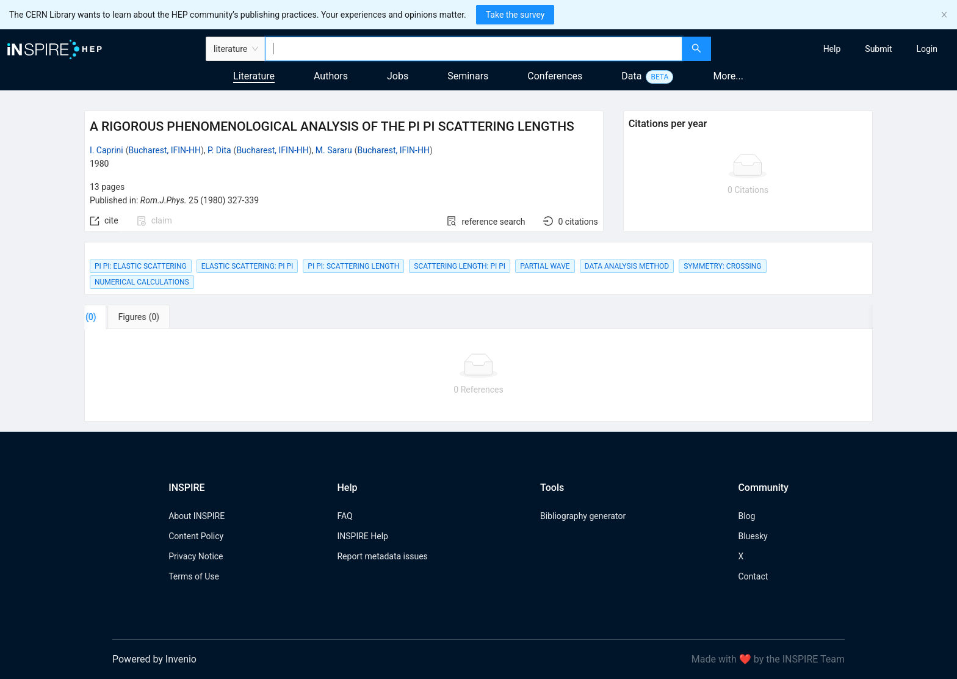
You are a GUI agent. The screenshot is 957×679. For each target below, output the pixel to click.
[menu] (835, 48)
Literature (254, 76)
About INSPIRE (196, 516)
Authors (331, 76)
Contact (753, 576)
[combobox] (473, 49)
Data (631, 76)
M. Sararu (334, 150)
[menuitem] (832, 48)
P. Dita (219, 150)
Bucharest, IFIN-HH (165, 150)
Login (926, 49)
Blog (746, 516)
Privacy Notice (195, 556)
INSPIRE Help (362, 536)
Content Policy (195, 536)
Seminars (467, 76)
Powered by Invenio (154, 659)
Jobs (397, 76)
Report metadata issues (382, 556)
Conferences (554, 76)
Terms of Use (193, 576)
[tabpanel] (478, 375)
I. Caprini (106, 150)
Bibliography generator (583, 516)
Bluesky (752, 536)
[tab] (122, 317)
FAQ (344, 516)
